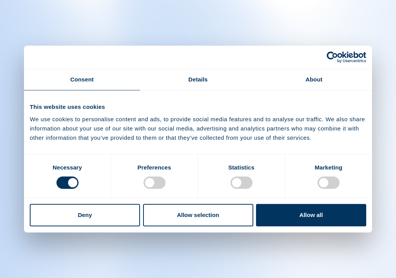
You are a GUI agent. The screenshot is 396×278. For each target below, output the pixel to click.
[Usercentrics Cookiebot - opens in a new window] (332, 57)
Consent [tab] (82, 79)
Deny (85, 215)
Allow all (311, 215)
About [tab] (314, 79)
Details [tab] (198, 79)
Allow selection (198, 215)
